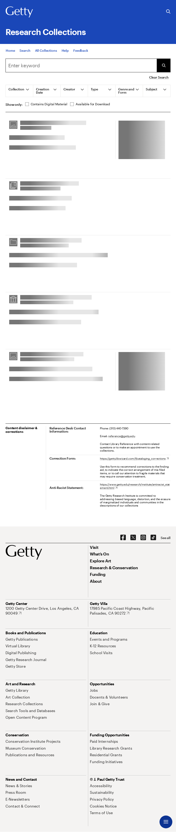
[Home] (10, 50)
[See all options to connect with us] (165, 537)
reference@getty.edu (121, 436)
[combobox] (81, 65)
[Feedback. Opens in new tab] (80, 50)
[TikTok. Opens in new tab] (153, 538)
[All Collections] (46, 50)
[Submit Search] (163, 65)
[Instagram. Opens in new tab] (143, 538)
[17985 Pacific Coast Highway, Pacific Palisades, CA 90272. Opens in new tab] (130, 611)
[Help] (65, 50)
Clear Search (159, 77)
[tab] (19, 91)
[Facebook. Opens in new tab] (123, 538)
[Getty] (19, 12)
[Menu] (166, 822)
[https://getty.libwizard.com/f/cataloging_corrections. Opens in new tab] (134, 458)
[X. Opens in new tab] (133, 538)
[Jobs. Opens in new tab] (94, 690)
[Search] (24, 50)
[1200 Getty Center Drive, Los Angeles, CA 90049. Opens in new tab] (46, 611)
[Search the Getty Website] (168, 11)
